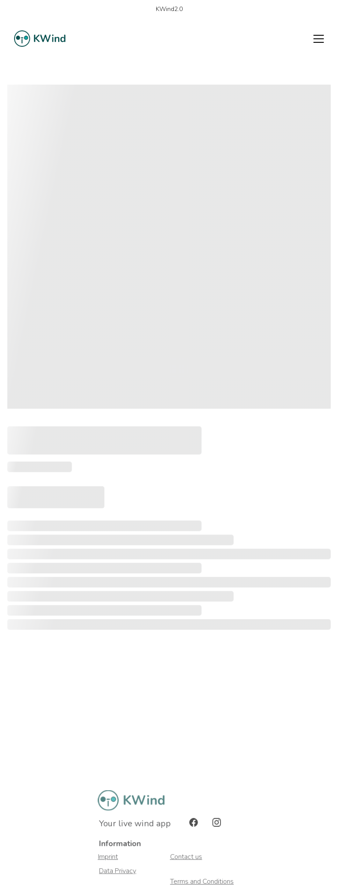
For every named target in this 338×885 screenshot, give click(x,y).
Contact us (186, 857)
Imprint (108, 857)
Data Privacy (119, 871)
